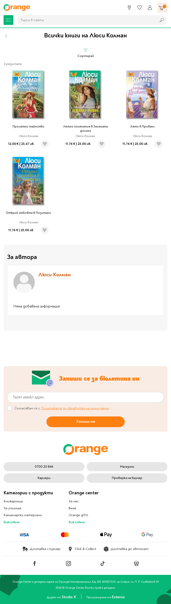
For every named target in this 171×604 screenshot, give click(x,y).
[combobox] (86, 20)
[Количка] (162, 7)
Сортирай (85, 53)
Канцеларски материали (23, 515)
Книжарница (13, 501)
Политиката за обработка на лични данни (75, 408)
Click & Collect (82, 549)
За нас (73, 501)
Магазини (127, 467)
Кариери (43, 478)
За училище (12, 508)
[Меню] (8, 20)
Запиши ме (85, 421)
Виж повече (12, 522)
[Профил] (149, 7)
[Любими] (139, 7)
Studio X (69, 597)
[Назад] (6, 36)
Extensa (118, 597)
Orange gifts (78, 515)
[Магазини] (129, 7)
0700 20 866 (44, 467)
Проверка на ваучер (127, 478)
